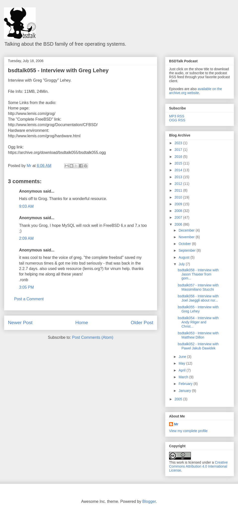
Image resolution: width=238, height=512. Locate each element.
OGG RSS (177, 120)
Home (81, 322)
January (185, 391)
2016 (179, 157)
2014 (179, 170)
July (182, 264)
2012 (179, 184)
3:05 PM (26, 287)
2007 (179, 217)
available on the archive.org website (195, 91)
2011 (179, 190)
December (186, 230)
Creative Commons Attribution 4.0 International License (198, 466)
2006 (179, 224)
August (184, 257)
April (182, 370)
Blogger (149, 501)
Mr (176, 424)
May (182, 363)
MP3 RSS (176, 116)
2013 (179, 177)
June (182, 357)
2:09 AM (26, 238)
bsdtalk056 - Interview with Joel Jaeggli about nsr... (198, 298)
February (185, 384)
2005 (179, 399)
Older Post (142, 322)
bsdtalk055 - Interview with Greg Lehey (58, 70)
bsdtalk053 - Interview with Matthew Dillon (198, 335)
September (187, 250)
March (183, 377)
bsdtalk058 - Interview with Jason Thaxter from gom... (198, 274)
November (186, 237)
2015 (179, 163)
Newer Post (20, 322)
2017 (179, 150)
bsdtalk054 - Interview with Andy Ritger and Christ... (198, 322)
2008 (179, 211)
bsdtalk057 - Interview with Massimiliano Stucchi (198, 287)
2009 (179, 204)
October (185, 244)
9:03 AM (26, 206)
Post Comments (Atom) (92, 337)
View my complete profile (188, 431)
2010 (179, 197)
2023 (179, 143)
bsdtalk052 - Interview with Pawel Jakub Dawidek (198, 346)
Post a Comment (29, 299)
